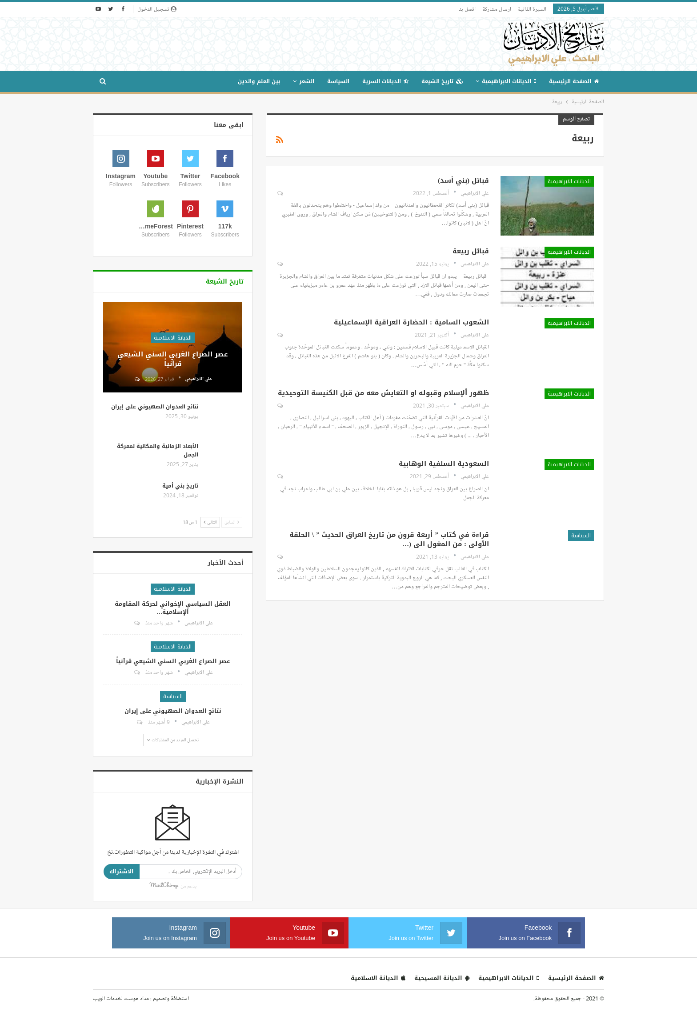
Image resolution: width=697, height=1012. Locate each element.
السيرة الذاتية (532, 9)
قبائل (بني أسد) (463, 180)
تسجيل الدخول (156, 9)
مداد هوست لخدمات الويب (121, 998)
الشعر (306, 81)
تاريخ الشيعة (442, 81)
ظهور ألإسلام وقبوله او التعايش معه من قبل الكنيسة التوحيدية (383, 393)
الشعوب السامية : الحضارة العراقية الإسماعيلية (411, 322)
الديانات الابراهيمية (509, 81)
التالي (210, 522)
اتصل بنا (467, 9)
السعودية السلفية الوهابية (444, 463)
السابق (231, 522)
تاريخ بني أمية (180, 486)
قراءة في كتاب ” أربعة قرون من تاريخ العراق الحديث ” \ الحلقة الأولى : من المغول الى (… (389, 539)
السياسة (338, 81)
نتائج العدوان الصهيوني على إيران (154, 407)
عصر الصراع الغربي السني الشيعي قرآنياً (172, 359)
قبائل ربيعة (471, 251)
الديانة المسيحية (441, 978)
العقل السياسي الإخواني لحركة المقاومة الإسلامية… (173, 607)
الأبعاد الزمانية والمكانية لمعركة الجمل (157, 450)
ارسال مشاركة (496, 9)
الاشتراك (121, 871)
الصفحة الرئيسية (574, 81)
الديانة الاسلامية (173, 338)
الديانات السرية (385, 81)
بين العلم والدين (259, 81)
